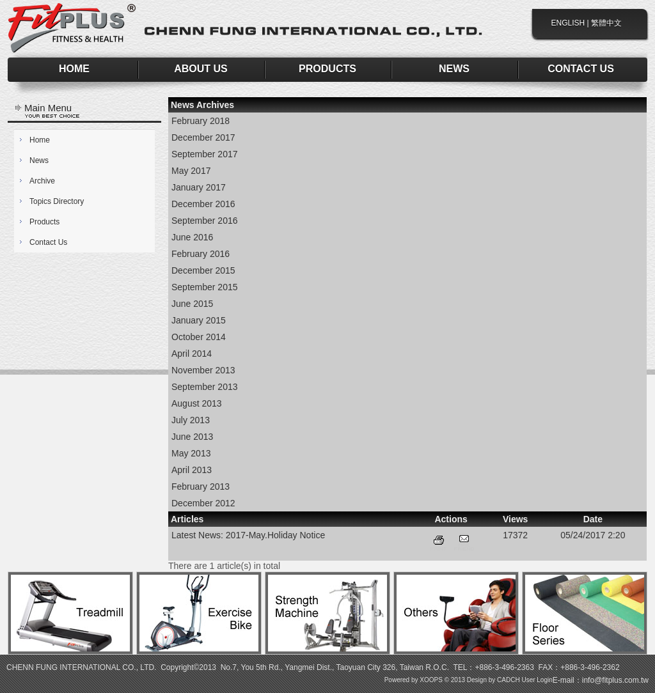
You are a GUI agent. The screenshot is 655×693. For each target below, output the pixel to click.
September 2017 (204, 154)
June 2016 (192, 237)
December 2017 (203, 137)
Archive (42, 180)
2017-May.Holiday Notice (275, 535)
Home (39, 140)
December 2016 (203, 204)
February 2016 (200, 254)
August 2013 (196, 403)
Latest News (196, 535)
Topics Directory (56, 201)
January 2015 (198, 320)
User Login (536, 679)
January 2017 (198, 187)
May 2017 (190, 171)
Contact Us (48, 242)
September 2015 (204, 287)
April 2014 (191, 353)
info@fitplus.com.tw (615, 680)
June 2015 (192, 304)
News (39, 160)
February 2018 (200, 121)
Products (44, 221)
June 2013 (192, 437)
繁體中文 (606, 23)
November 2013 (203, 370)
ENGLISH (568, 23)
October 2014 (198, 337)
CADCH (508, 679)
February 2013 (200, 486)
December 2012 (203, 503)
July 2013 (190, 420)
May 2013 (190, 453)
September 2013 (204, 387)
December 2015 (203, 270)
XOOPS (431, 679)
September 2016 (204, 220)
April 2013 (191, 470)
